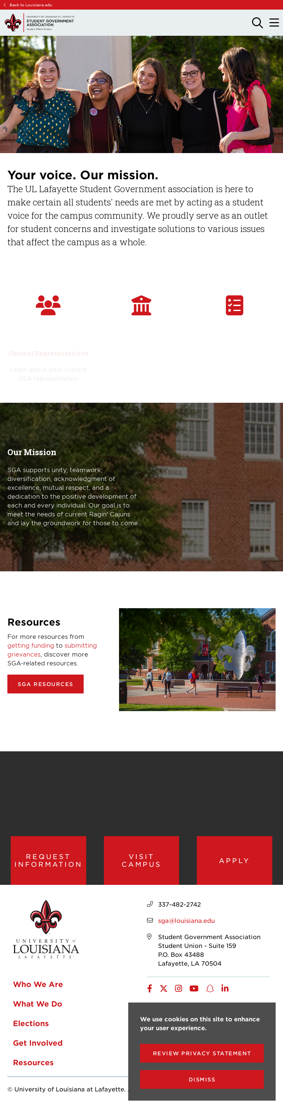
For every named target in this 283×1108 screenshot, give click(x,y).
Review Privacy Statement (202, 1053)
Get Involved (38, 1042)
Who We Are (38, 984)
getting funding (30, 645)
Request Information (48, 860)
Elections (31, 1023)
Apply (234, 860)
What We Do (37, 1003)
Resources (33, 1062)
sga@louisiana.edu (186, 920)
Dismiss (202, 1079)
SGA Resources (45, 684)
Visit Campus (141, 860)
